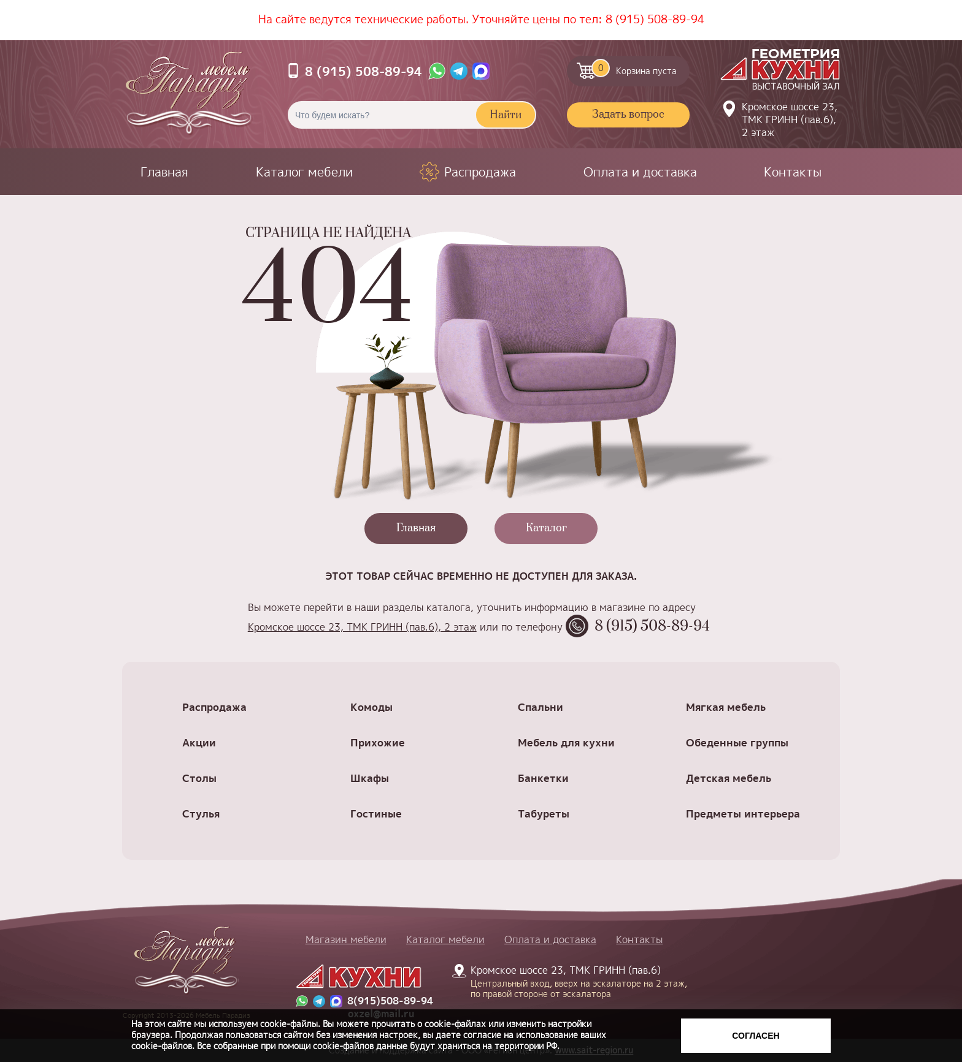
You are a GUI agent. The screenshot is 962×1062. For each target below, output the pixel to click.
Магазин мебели (346, 939)
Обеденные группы (737, 742)
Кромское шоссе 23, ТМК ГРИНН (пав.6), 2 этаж (789, 119)
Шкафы (369, 778)
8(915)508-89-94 (390, 1001)
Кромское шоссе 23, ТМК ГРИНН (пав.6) (572, 981)
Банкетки (543, 778)
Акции (199, 742)
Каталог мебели (304, 171)
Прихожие (377, 742)
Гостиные (376, 813)
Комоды (371, 707)
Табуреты (543, 813)
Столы (199, 778)
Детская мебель (728, 778)
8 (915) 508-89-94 (655, 19)
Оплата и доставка (640, 171)
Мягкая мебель (726, 707)
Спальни (540, 707)
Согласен (755, 1036)
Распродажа (480, 172)
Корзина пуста (634, 68)
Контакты (793, 171)
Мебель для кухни (566, 742)
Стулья (201, 813)
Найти (505, 115)
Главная (164, 171)
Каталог (546, 528)
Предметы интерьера (743, 813)
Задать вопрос (628, 114)
